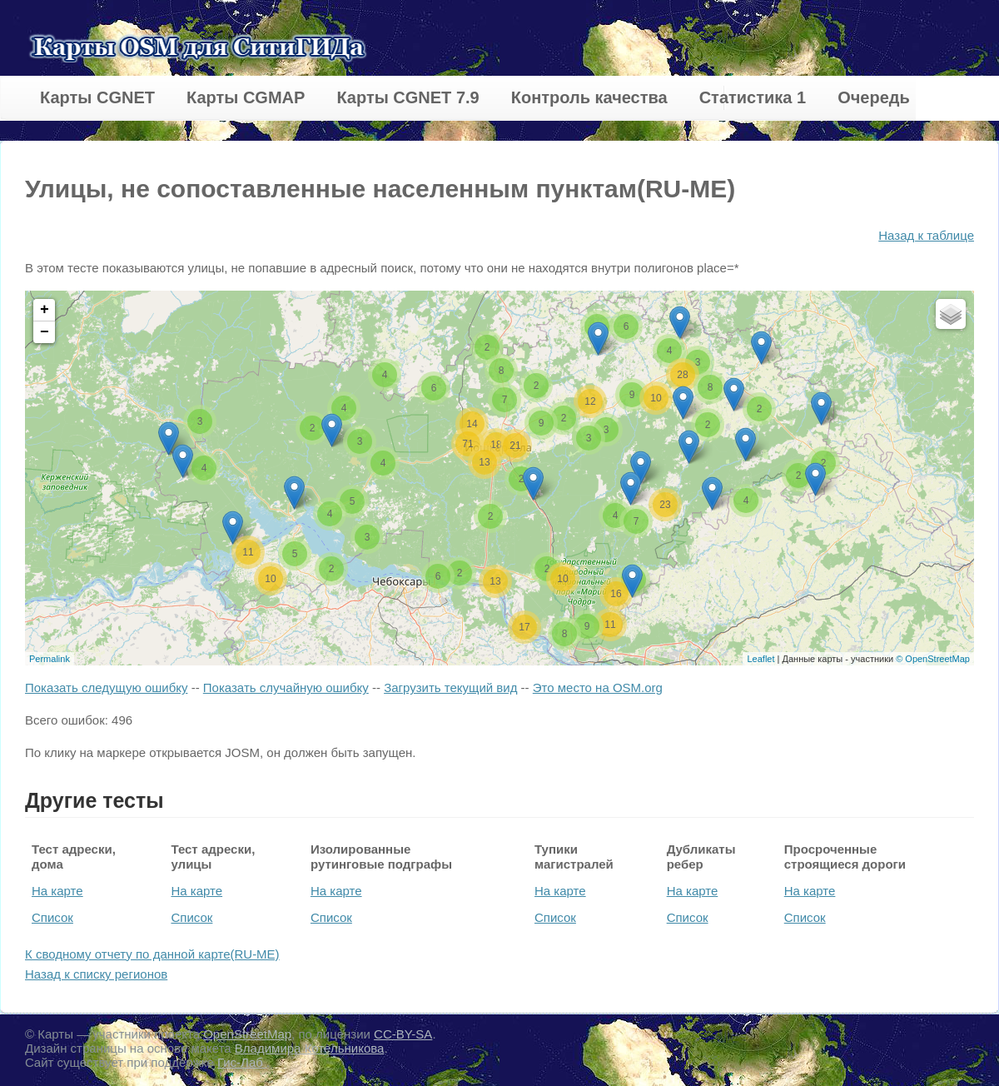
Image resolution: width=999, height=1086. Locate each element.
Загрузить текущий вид (450, 687)
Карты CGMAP (245, 97)
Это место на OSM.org (598, 687)
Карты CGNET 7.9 (407, 97)
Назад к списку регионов (96, 974)
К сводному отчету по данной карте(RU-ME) (152, 954)
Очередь (873, 97)
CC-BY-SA (403, 1034)
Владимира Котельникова (310, 1048)
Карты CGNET (97, 97)
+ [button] (44, 310)
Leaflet (760, 659)
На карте (57, 891)
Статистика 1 (752, 97)
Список (52, 917)
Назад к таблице (926, 235)
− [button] (44, 332)
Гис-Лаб (241, 1062)
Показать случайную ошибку (286, 687)
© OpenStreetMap (933, 659)
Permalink (49, 659)
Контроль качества (589, 97)
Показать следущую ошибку (106, 687)
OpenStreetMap (247, 1034)
